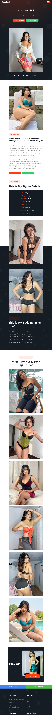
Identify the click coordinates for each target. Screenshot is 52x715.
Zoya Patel (6, 2)
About (28, 699)
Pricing (28, 704)
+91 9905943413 (19, 20)
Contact (28, 706)
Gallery (28, 701)
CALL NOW (13, 686)
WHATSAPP (39, 686)
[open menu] (48, 2)
